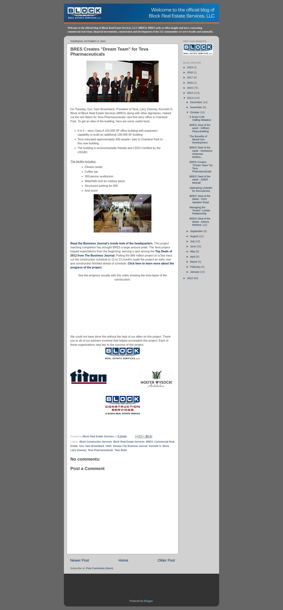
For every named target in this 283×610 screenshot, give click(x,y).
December (196, 102)
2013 (190, 97)
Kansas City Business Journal (130, 446)
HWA (109, 446)
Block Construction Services (95, 441)
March (194, 261)
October (195, 112)
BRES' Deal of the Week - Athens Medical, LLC (200, 221)
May (193, 251)
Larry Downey (78, 450)
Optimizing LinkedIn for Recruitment (201, 189)
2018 (190, 72)
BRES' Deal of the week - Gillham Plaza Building (200, 128)
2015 (190, 87)
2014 (190, 92)
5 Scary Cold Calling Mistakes (200, 118)
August (194, 236)
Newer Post (79, 560)
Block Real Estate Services (99, 436)
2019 (190, 67)
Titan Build (120, 450)
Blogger (148, 601)
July (193, 241)
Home (123, 560)
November (196, 107)
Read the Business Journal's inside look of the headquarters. (111, 243)
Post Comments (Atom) (99, 568)
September (197, 231)
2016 (190, 82)
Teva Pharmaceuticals (100, 450)
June (193, 246)
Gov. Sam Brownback (91, 446)
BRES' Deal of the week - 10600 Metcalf (200, 179)
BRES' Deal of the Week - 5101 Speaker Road (200, 199)
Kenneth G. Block (159, 446)
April (193, 256)
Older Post (166, 560)
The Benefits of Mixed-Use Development (199, 139)
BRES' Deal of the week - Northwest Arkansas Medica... (201, 152)
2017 (190, 77)
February (195, 266)
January (195, 271)
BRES (149, 441)
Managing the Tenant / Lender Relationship (200, 210)
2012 (190, 278)
